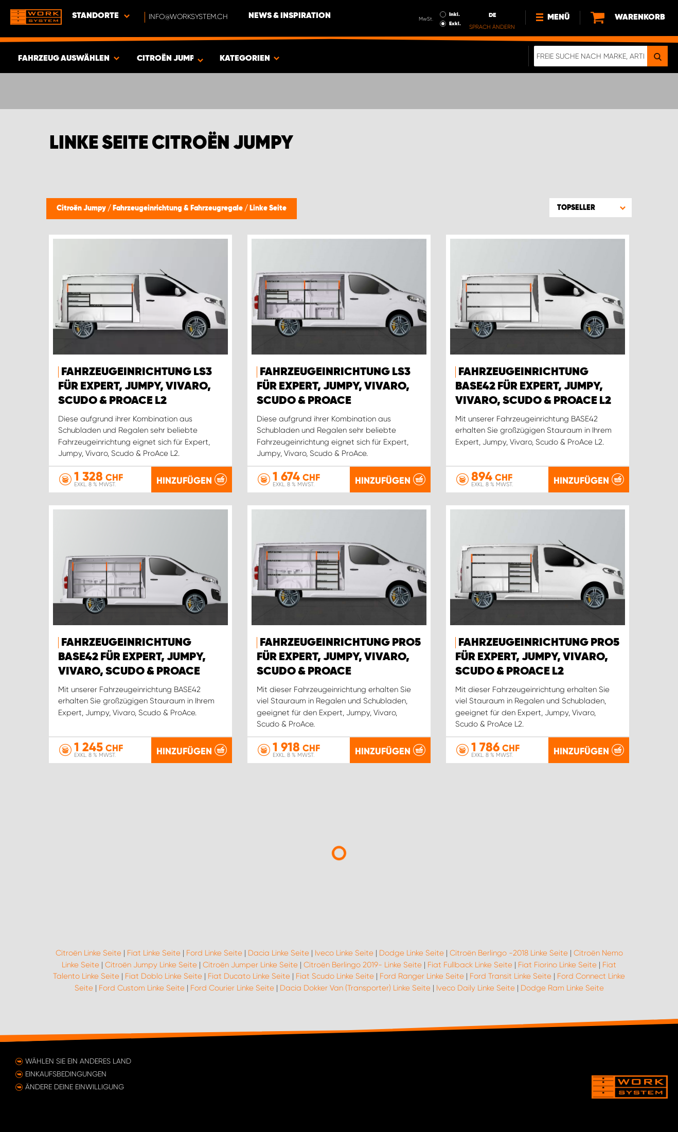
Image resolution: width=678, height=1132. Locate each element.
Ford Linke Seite (214, 953)
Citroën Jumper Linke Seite (250, 964)
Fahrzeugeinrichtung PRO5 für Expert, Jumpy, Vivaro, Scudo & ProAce (339, 657)
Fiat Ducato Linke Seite (249, 976)
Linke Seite (268, 208)
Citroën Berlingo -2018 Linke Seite (509, 953)
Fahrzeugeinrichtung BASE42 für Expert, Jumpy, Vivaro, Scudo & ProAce (132, 657)
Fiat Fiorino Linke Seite (557, 964)
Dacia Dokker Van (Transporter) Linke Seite (355, 988)
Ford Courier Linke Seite (232, 988)
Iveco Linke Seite (344, 953)
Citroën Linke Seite (88, 953)
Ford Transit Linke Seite (510, 976)
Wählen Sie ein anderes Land (78, 1061)
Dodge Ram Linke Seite (562, 988)
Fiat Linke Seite (154, 953)
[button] (590, 207)
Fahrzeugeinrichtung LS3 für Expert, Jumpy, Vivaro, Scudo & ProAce (334, 386)
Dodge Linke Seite (411, 953)
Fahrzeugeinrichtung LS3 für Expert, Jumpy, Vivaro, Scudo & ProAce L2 (135, 386)
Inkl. (454, 14)
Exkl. (455, 23)
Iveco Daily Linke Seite (475, 988)
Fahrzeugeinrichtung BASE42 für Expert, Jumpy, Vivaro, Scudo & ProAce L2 (533, 386)
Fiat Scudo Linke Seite (335, 976)
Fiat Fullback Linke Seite (469, 964)
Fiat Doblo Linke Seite (163, 976)
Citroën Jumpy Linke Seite (151, 964)
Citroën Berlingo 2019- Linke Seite (363, 964)
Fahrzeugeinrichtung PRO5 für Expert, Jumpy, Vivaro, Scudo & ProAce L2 (537, 657)
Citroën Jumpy (82, 208)
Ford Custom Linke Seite (142, 988)
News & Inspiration (289, 16)
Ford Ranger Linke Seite (422, 976)
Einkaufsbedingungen (65, 1074)
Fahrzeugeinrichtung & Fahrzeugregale (178, 208)
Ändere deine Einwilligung (74, 1087)
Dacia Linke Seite (278, 953)
